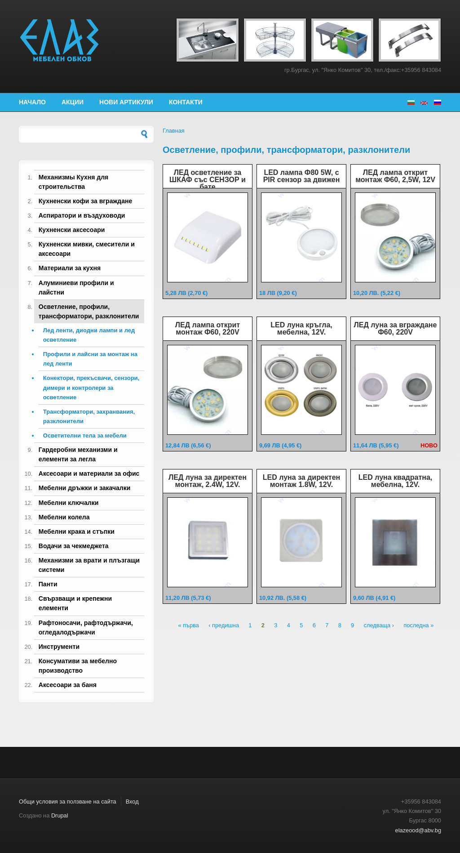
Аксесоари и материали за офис (89, 473)
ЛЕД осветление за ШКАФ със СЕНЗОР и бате (207, 180)
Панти (48, 584)
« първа (188, 625)
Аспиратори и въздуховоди (82, 215)
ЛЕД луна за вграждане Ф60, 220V (395, 328)
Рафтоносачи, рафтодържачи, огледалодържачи (86, 627)
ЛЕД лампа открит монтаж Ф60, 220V (207, 328)
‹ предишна (223, 625)
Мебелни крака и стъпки (77, 531)
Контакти (186, 102)
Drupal (59, 815)
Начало (32, 102)
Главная (174, 130)
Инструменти (59, 646)
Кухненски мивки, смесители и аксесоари (87, 249)
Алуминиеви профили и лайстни (76, 287)
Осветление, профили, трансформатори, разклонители (89, 311)
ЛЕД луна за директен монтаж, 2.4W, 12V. (207, 480)
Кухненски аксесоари (72, 229)
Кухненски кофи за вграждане (85, 201)
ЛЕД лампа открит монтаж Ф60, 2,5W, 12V (395, 176)
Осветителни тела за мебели (85, 435)
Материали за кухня (70, 268)
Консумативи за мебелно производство (78, 665)
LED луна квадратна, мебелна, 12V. (395, 480)
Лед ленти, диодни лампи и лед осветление (89, 335)
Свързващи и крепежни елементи (75, 603)
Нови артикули (126, 102)
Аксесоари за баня (68, 684)
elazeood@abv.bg (418, 830)
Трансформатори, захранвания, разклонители (89, 416)
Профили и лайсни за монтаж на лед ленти (90, 359)
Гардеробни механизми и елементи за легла (78, 454)
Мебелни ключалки (68, 502)
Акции (73, 102)
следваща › (379, 625)
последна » (418, 625)
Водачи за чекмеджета (74, 545)
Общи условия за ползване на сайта (67, 801)
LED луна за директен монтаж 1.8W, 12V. (301, 480)
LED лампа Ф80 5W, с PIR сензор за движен (301, 176)
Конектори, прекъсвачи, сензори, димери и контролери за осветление (91, 387)
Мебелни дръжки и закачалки (85, 487)
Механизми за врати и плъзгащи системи (89, 565)
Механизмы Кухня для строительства (73, 182)
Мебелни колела (64, 517)
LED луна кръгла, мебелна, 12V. (301, 328)
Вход (132, 801)
